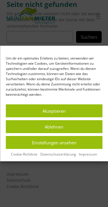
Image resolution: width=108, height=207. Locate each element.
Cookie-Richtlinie (24, 154)
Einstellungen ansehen (54, 142)
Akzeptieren (54, 111)
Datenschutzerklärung (58, 154)
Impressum (88, 154)
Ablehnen (54, 127)
